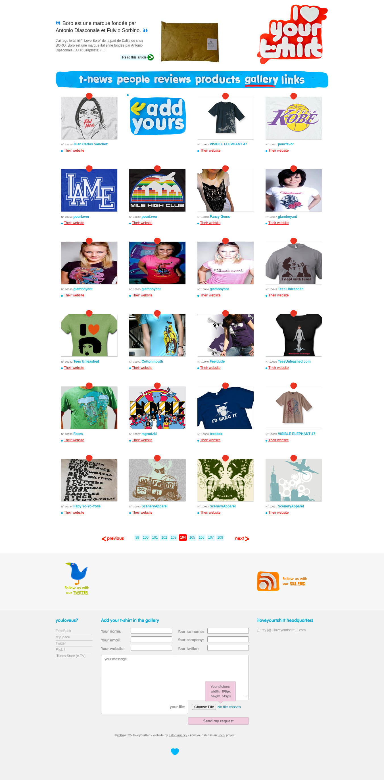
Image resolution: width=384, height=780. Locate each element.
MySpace (63, 637)
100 (146, 537)
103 (173, 537)
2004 (120, 735)
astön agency (178, 735)
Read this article (134, 57)
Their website (74, 150)
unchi (221, 735)
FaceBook (63, 631)
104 (183, 537)
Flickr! (60, 650)
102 (164, 537)
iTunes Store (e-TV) (70, 656)
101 (155, 537)
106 (201, 537)
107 (211, 537)
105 (192, 537)
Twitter (61, 643)
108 (220, 537)
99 (137, 537)
